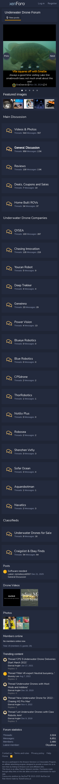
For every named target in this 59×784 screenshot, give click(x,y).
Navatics (20, 505)
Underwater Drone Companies (25, 218)
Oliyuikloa (51, 745)
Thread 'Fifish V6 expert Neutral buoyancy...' (31, 673)
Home (5, 756)
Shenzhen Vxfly (24, 450)
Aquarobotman (24, 487)
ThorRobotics (23, 395)
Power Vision (23, 322)
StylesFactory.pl (25, 779)
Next (52, 56)
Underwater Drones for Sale (32, 533)
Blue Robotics (23, 359)
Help (49, 753)
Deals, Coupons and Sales (31, 184)
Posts (6, 566)
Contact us (7, 753)
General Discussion (26, 148)
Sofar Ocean (22, 468)
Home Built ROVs (26, 203)
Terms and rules (21, 753)
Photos (7, 613)
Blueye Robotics (25, 340)
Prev (6, 56)
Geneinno (20, 304)
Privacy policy (37, 753)
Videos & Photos (25, 129)
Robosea (20, 432)
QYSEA (19, 230)
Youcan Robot (23, 267)
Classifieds (11, 520)
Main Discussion (14, 117)
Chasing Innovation (26, 249)
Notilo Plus (21, 414)
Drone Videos (11, 585)
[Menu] (5, 3)
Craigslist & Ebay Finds (29, 551)
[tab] (22, 90)
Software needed (17, 571)
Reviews (20, 166)
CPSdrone (21, 377)
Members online (13, 636)
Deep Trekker (23, 285)
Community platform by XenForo (26, 776)
